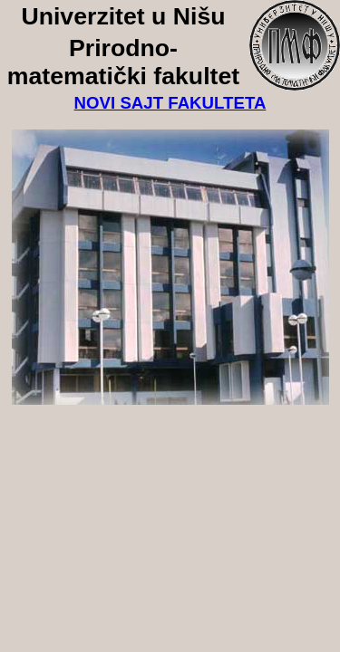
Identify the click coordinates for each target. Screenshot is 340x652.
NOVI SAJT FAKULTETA (170, 102)
